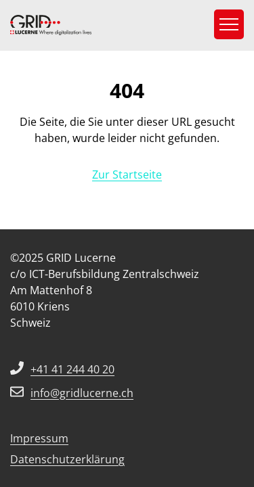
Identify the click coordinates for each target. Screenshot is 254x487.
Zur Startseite (127, 174)
